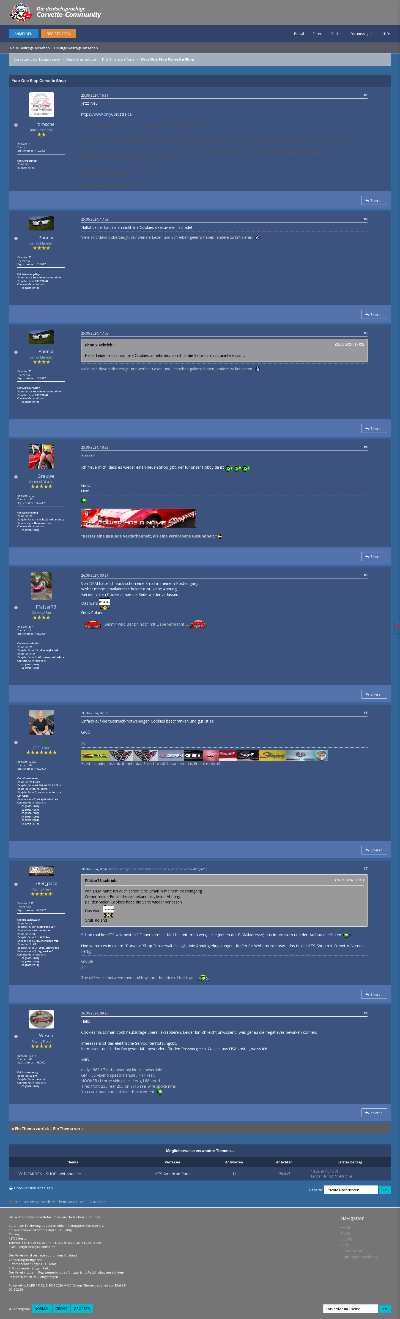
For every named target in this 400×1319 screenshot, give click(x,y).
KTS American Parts (118, 59)
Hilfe (386, 33)
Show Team (351, 1251)
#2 (366, 219)
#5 (366, 575)
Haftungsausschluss (359, 1257)
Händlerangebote (81, 59)
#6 (366, 712)
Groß (61, 1308)
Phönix (46, 237)
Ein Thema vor (66, 1128)
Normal (42, 1308)
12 (234, 1173)
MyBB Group (73, 1285)
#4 (366, 447)
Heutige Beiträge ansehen (76, 47)
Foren (317, 33)
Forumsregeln (362, 33)
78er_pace (46, 883)
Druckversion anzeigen (33, 1187)
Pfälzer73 (46, 607)
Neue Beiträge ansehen (30, 47)
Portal (299, 33)
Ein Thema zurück (32, 1128)
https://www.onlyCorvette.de (106, 114)
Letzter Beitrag (322, 1176)
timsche (45, 124)
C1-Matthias (343, 1176)
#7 (366, 868)
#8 (366, 1013)
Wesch (46, 1035)
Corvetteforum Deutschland (37, 59)
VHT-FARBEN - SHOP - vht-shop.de (49, 1173)
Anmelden (23, 33)
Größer (82, 1308)
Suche (336, 33)
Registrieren (58, 33)
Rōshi (119, 1285)
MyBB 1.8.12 (35, 1285)
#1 (366, 95)
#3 (366, 333)
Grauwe (45, 476)
